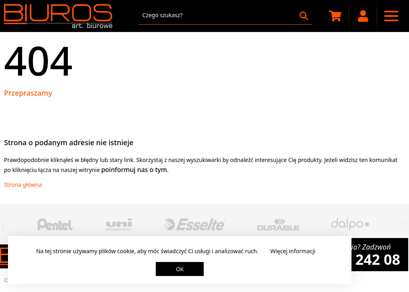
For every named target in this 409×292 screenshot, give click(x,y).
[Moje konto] (363, 16)
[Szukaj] (304, 16)
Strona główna (23, 184)
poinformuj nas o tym (134, 169)
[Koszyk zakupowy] (335, 16)
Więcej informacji (293, 251)
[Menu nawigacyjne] (391, 16)
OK (180, 269)
